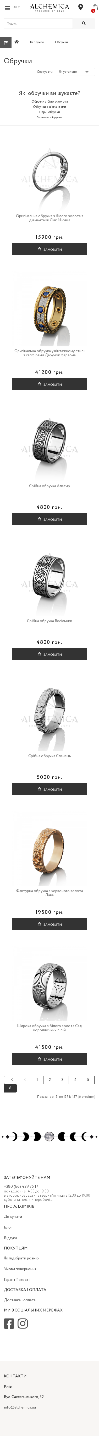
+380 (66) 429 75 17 (21, 1187)
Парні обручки (49, 112)
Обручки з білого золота (49, 101)
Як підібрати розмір (21, 1258)
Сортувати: (45, 72)
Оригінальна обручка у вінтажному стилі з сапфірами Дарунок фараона (49, 353)
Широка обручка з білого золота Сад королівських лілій (49, 1028)
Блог (8, 1227)
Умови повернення (20, 1269)
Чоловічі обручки (49, 117)
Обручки (61, 42)
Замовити (49, 247)
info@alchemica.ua (20, 1407)
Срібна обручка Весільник (49, 621)
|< (11, 1080)
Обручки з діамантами (49, 107)
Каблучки (37, 42)
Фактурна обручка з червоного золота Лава (49, 893)
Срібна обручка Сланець (49, 756)
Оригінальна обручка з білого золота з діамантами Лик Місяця (49, 218)
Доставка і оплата (20, 1300)
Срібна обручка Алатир (49, 486)
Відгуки (10, 1238)
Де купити (13, 1217)
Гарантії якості (17, 1280)
